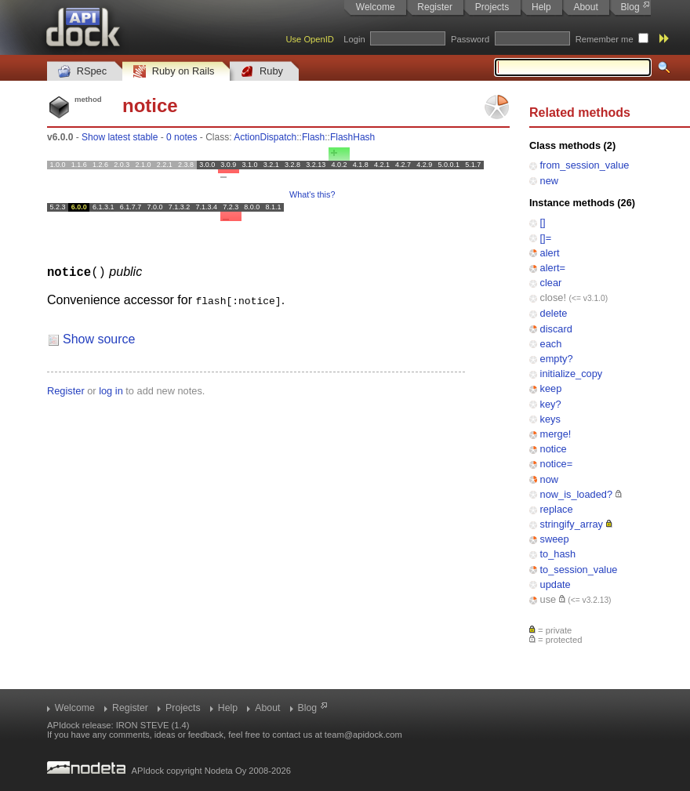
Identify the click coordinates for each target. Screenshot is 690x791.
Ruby (262, 71)
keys (550, 419)
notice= (556, 464)
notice (553, 449)
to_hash (558, 554)
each (551, 344)
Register (434, 7)
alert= (552, 268)
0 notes (181, 137)
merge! (556, 434)
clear (551, 282)
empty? (556, 359)
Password (470, 39)
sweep (554, 539)
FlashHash (352, 137)
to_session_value (579, 569)
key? (550, 404)
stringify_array (571, 524)
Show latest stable (120, 137)
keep (551, 388)
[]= (546, 238)
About (585, 7)
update (555, 584)
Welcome (375, 7)
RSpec (82, 71)
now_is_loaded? (576, 494)
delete (554, 313)
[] (543, 222)
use (548, 599)
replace (556, 509)
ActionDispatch (265, 137)
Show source (99, 338)
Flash (313, 137)
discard (556, 329)
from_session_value (585, 165)
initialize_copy (571, 373)
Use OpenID (309, 39)
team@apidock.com (363, 734)
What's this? (312, 194)
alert (550, 253)
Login (354, 39)
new (549, 181)
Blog (630, 7)
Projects (492, 7)
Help (541, 7)
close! (553, 297)
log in (111, 390)
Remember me (605, 39)
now (549, 479)
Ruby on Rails (173, 71)
